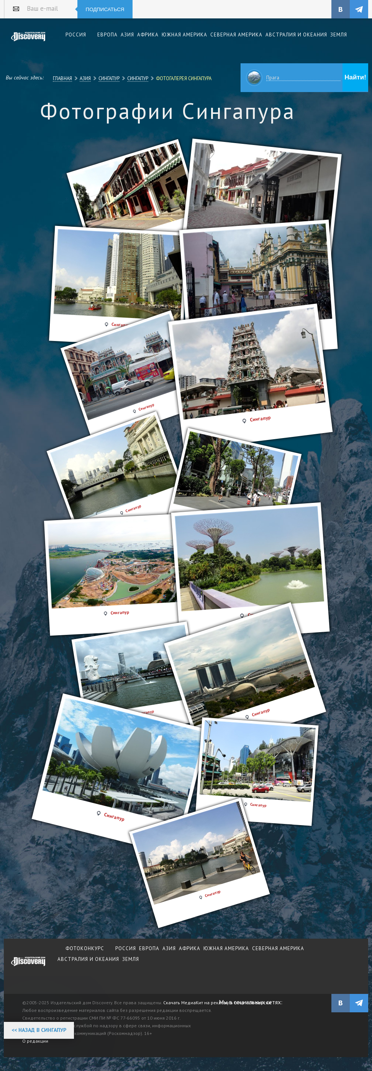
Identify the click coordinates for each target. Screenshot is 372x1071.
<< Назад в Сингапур (38, 1030)
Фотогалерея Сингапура (183, 78)
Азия (85, 78)
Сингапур (109, 78)
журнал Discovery (28, 967)
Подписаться (105, 9)
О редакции (35, 1041)
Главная (62, 78)
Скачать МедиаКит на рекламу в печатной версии (217, 1002)
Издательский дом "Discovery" (28, 42)
